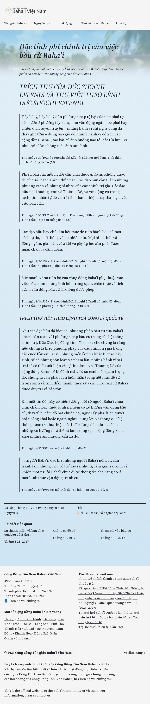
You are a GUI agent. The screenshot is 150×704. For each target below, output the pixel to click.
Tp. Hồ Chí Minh (29, 619)
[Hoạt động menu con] (73, 23)
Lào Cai (27, 624)
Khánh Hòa (23, 633)
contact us (43, 695)
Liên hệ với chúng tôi (25, 600)
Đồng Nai (41, 633)
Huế (16, 624)
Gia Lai (28, 628)
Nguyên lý (11, 513)
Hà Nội (9, 619)
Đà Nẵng (49, 619)
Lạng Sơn (42, 624)
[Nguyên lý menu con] (50, 23)
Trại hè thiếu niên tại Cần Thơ (100, 627)
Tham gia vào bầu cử (115, 531)
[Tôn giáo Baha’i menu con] (26, 23)
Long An (21, 638)
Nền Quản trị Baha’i (113, 513)
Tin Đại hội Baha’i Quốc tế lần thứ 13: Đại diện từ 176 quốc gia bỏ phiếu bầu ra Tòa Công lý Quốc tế (108, 617)
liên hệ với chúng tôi (95, 679)
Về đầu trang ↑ (135, 652)
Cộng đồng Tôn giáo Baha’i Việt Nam (43, 652)
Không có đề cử (63, 531)
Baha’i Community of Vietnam (76, 690)
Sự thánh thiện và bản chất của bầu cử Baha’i (24, 532)
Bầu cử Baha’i (89, 513)
